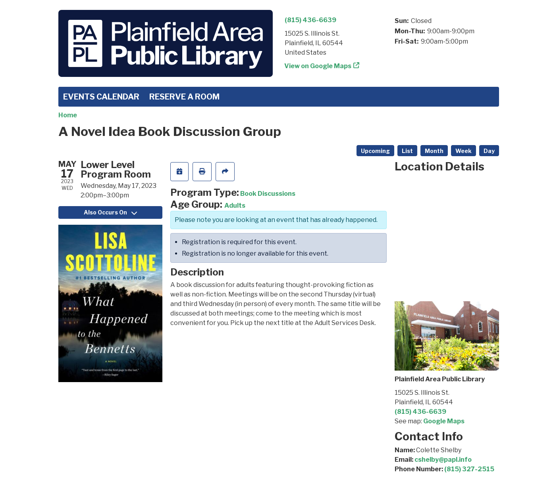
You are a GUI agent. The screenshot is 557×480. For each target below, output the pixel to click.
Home (67, 115)
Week (463, 150)
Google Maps (443, 421)
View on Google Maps (318, 66)
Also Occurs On (110, 212)
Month (434, 150)
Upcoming (375, 150)
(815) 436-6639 (310, 20)
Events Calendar (101, 96)
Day (489, 150)
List (407, 150)
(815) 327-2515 (469, 469)
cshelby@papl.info (443, 459)
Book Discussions (267, 193)
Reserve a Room (184, 96)
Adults (234, 205)
